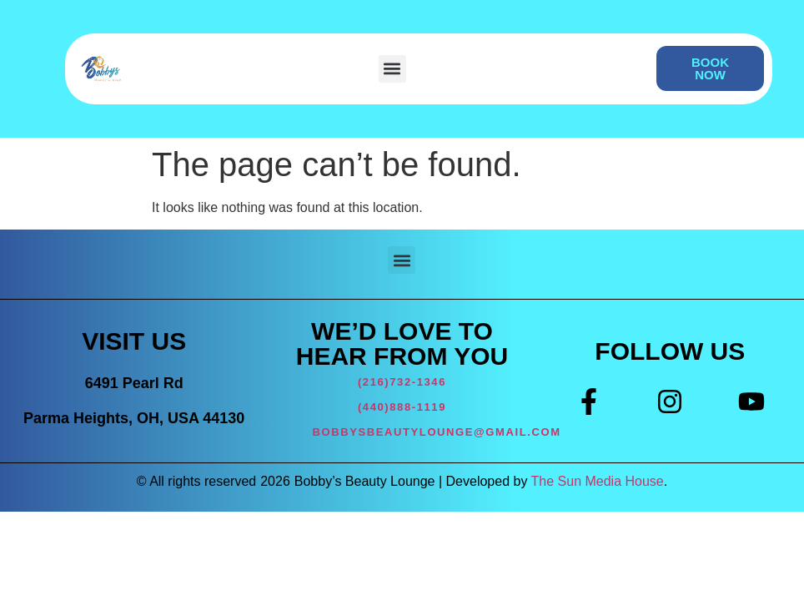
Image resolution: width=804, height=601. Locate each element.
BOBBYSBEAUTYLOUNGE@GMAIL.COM (437, 432)
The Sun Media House (597, 481)
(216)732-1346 (402, 382)
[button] (392, 69)
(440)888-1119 (402, 407)
